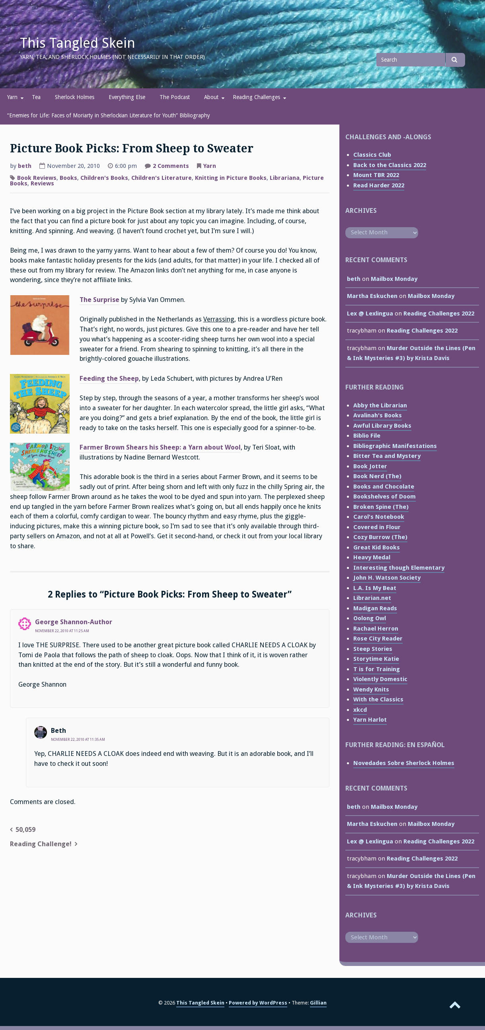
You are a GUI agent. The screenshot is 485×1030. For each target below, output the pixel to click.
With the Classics (378, 699)
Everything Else (127, 97)
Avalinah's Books (377, 415)
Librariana (285, 177)
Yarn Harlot (370, 719)
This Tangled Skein (77, 43)
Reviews (42, 183)
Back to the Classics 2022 (389, 165)
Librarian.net (372, 598)
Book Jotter (370, 466)
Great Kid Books (376, 547)
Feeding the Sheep (109, 378)
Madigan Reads (375, 608)
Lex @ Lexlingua (370, 313)
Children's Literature (161, 177)
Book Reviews (36, 177)
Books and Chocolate (383, 486)
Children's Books (104, 177)
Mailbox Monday (394, 278)
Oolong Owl (369, 618)
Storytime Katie (376, 658)
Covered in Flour (377, 527)
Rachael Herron (375, 628)
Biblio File (366, 435)
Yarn (12, 97)
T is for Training (376, 669)
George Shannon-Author (73, 622)
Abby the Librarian (380, 405)
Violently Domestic (380, 679)
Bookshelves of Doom (384, 496)
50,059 (25, 829)
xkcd (360, 709)
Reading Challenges (256, 97)
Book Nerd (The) (377, 476)
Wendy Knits (371, 689)
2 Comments (171, 166)
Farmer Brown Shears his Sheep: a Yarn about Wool (160, 447)
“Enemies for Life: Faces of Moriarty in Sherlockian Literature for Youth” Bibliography (108, 115)
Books (68, 177)
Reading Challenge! (41, 844)
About (211, 97)
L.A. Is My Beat (374, 588)
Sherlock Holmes (74, 97)
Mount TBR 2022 (376, 175)
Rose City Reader (378, 638)
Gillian (318, 1003)
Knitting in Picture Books (231, 177)
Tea (36, 97)
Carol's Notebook (378, 516)
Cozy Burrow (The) (380, 537)
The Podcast (175, 97)
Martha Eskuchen (372, 296)
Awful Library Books (382, 425)
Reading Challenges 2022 (438, 313)
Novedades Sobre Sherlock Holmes (403, 763)
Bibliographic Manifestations (395, 446)
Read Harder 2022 (378, 185)
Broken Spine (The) (381, 506)
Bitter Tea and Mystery (387, 456)
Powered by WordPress (258, 1003)
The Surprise (99, 300)
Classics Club (372, 154)
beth (24, 165)
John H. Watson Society (387, 577)
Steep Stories (372, 648)
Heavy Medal (371, 557)
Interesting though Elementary (398, 567)
